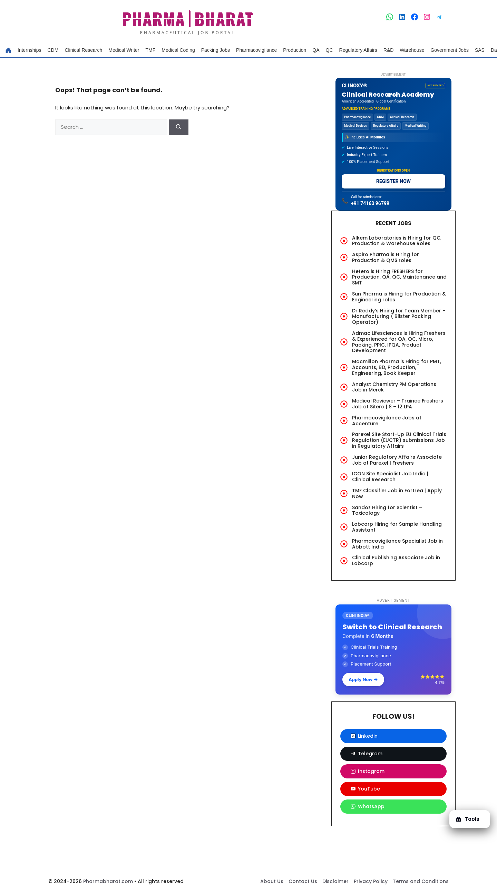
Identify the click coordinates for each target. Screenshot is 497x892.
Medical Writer (123, 50)
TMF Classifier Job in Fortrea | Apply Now (397, 493)
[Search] (178, 127)
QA (315, 50)
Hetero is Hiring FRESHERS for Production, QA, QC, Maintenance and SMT (399, 277)
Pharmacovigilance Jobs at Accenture (386, 420)
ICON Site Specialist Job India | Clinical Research (390, 476)
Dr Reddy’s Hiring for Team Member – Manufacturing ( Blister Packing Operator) (399, 316)
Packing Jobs (215, 50)
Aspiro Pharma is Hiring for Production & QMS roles (385, 257)
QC (329, 50)
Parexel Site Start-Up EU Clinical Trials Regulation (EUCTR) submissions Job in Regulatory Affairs (399, 440)
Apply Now (363, 679)
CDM (52, 50)
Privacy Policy (371, 881)
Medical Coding (178, 50)
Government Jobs (449, 50)
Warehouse (412, 50)
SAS (480, 50)
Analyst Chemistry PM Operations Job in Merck (394, 387)
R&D (388, 50)
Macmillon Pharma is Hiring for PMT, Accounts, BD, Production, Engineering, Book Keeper (396, 367)
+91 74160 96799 (370, 203)
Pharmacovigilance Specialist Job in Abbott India (397, 543)
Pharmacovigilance (256, 50)
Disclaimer (335, 881)
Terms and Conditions (421, 881)
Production (294, 50)
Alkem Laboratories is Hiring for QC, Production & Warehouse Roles (396, 240)
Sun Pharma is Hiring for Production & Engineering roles (399, 296)
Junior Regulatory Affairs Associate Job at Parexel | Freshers (397, 460)
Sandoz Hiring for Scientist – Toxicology (387, 510)
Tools (467, 818)
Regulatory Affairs (358, 50)
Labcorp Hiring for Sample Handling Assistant (397, 527)
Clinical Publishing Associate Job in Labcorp (396, 560)
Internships (29, 50)
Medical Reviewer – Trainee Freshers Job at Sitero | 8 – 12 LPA (397, 403)
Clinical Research (83, 50)
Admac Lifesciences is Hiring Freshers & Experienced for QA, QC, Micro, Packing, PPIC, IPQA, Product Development (399, 342)
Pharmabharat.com (108, 881)
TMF (151, 50)
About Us (271, 881)
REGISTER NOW (393, 181)
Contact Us (303, 881)
